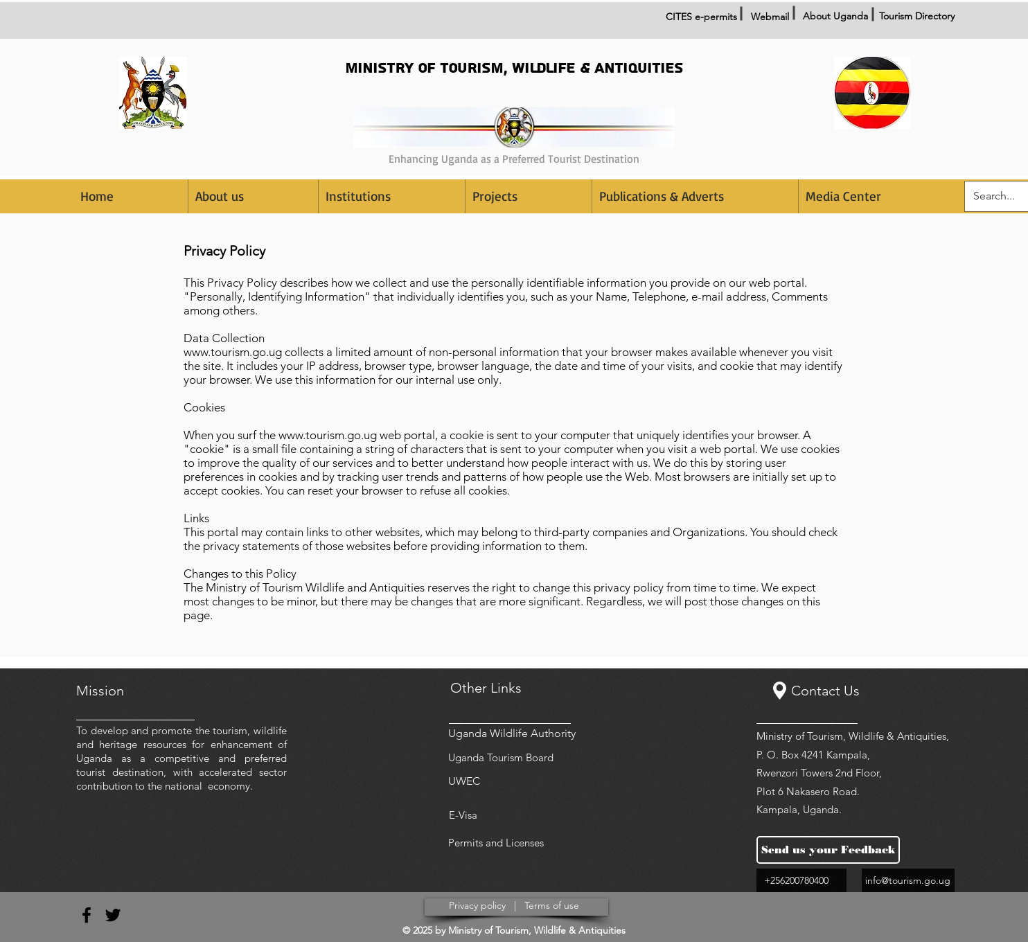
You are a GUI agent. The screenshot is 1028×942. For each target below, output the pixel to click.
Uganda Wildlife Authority (512, 733)
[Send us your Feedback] (828, 850)
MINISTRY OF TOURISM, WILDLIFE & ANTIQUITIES (514, 68)
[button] (391, 196)
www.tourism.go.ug (233, 352)
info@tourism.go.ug (907, 880)
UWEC (464, 781)
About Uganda (835, 16)
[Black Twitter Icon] (113, 915)
